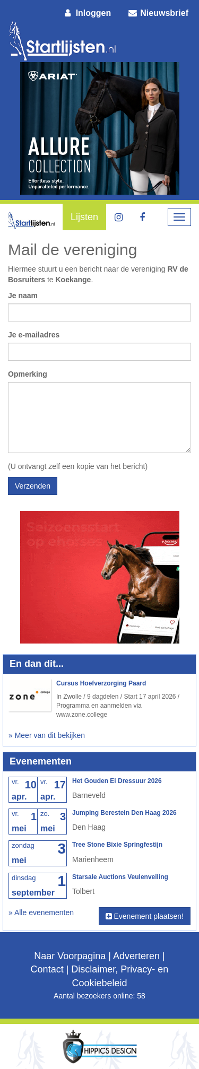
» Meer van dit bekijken (46, 735)
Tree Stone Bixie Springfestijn (117, 844)
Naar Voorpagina (70, 956)
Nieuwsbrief (157, 13)
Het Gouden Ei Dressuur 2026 (117, 781)
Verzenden (32, 486)
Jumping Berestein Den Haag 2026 (124, 812)
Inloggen (87, 13)
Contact (47, 969)
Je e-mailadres (33, 335)
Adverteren (136, 956)
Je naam (23, 295)
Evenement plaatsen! (145, 916)
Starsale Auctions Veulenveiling (120, 877)
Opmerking (27, 374)
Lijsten (84, 217)
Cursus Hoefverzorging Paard (101, 683)
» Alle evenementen (41, 912)
